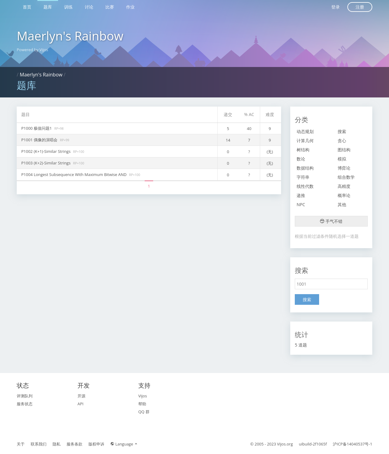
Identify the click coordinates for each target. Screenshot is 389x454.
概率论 (344, 195)
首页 (27, 7)
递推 (301, 195)
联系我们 (38, 444)
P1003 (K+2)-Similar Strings (46, 163)
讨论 (89, 7)
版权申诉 (96, 444)
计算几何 (305, 140)
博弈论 (344, 168)
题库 (47, 7)
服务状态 (25, 403)
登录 (335, 7)
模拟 (342, 159)
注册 (360, 7)
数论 (301, 159)
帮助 (142, 403)
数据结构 (305, 168)
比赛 (109, 7)
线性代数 (305, 186)
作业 (130, 7)
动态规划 (305, 131)
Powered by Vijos (32, 49)
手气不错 (331, 221)
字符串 (303, 177)
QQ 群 (144, 411)
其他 (342, 204)
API (80, 403)
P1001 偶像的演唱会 (39, 140)
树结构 (303, 150)
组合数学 (346, 177)
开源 (81, 396)
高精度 (344, 186)
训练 (68, 7)
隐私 (56, 444)
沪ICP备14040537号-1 (352, 444)
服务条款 (74, 444)
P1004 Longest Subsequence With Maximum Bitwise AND (74, 174)
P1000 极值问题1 (37, 128)
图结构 (344, 150)
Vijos (142, 396)
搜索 (342, 131)
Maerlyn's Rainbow (70, 35)
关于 (21, 444)
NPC (301, 204)
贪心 (342, 140)
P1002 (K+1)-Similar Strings (46, 151)
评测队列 (25, 396)
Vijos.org (285, 444)
